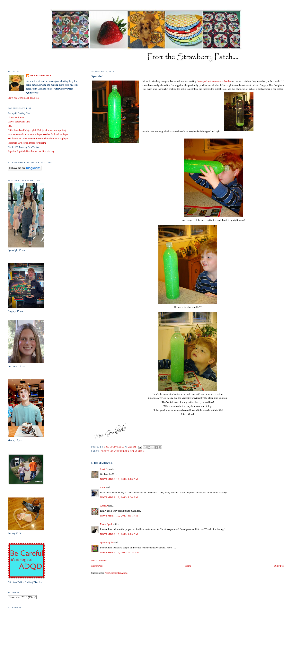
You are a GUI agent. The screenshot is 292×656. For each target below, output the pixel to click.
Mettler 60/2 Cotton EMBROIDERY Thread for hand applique (38, 138)
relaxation (137, 451)
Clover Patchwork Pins (19, 121)
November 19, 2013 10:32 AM (119, 552)
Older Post (279, 565)
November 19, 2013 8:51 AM (119, 515)
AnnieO (104, 505)
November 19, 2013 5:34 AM (119, 497)
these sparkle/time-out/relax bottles (214, 81)
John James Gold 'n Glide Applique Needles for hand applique (38, 134)
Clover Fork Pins (16, 117)
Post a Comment (99, 560)
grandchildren (120, 451)
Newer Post (96, 565)
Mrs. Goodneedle (41, 75)
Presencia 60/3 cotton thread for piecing (27, 142)
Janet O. (104, 469)
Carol (102, 487)
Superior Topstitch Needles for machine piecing (31, 151)
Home (188, 565)
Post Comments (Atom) (116, 573)
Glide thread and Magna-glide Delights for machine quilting (37, 130)
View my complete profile (23, 98)
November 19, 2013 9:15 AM (119, 534)
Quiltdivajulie (107, 542)
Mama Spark (106, 524)
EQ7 (10, 126)
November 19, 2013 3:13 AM (119, 479)
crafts (105, 451)
